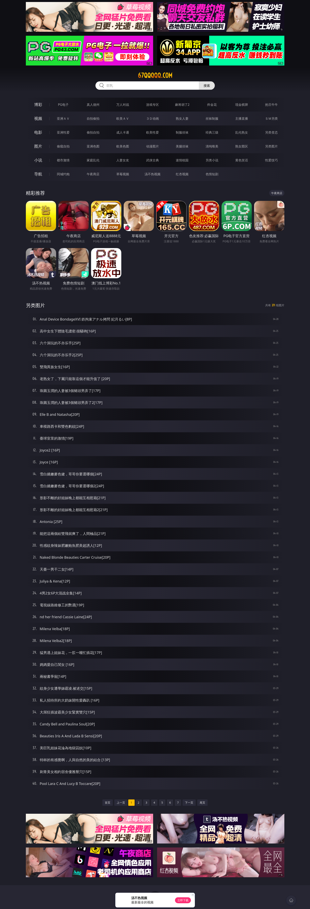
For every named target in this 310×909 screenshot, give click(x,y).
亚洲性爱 (63, 132)
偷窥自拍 (63, 146)
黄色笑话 (241, 160)
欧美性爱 (152, 132)
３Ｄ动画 (152, 118)
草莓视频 (122, 174)
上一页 (121, 802)
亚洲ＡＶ (63, 118)
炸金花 (212, 104)
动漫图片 (152, 146)
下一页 (189, 802)
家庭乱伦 (93, 160)
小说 (38, 160)
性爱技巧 (271, 160)
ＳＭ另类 (271, 118)
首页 (107, 802)
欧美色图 (122, 146)
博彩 (38, 104)
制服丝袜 (182, 132)
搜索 (207, 85)
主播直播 (241, 118)
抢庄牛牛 (271, 104)
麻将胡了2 (182, 104)
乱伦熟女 (241, 132)
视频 (38, 118)
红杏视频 (182, 174)
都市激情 (63, 160)
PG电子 (63, 104)
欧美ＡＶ (122, 118)
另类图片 (271, 146)
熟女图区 (241, 146)
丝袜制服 (212, 118)
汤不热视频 (152, 174)
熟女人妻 (182, 118)
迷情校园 (182, 160)
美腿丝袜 (182, 146)
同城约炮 (63, 174)
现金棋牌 (241, 104)
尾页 (202, 802)
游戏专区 (152, 104)
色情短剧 (212, 174)
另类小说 (212, 160)
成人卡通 (122, 132)
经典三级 (212, 132)
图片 (38, 146)
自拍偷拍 (93, 118)
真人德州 (93, 104)
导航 (38, 174)
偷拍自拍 (93, 132)
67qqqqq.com (155, 75)
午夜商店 (93, 174)
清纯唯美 (212, 146)
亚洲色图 (93, 146)
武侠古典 (152, 160)
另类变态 (271, 132)
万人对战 (122, 104)
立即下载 (183, 900)
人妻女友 (122, 160)
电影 (38, 132)
